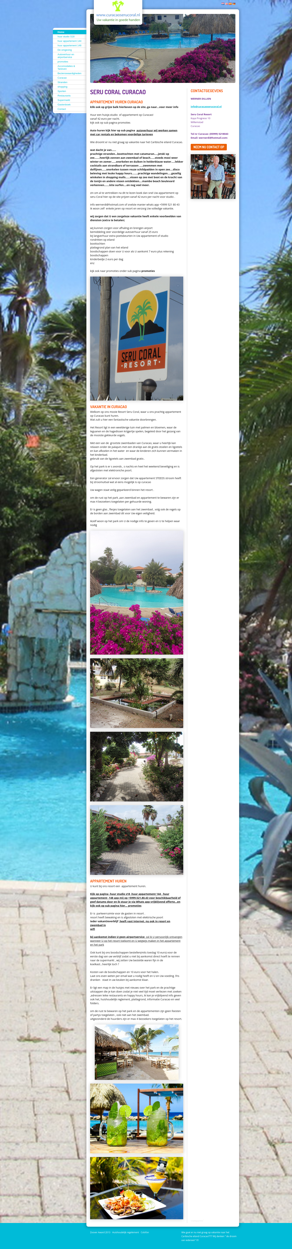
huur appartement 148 (69, 45)
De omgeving (65, 50)
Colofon (145, 1232)
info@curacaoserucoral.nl (206, 106)
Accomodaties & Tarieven (66, 67)
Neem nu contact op (208, 147)
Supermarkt (64, 100)
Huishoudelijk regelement (125, 1232)
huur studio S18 (66, 36)
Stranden (62, 82)
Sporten (62, 91)
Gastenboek (64, 104)
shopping (62, 86)
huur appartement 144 (69, 41)
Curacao (62, 77)
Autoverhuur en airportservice (66, 56)
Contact (62, 109)
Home (61, 32)
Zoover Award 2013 (100, 1232)
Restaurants (64, 95)
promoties (63, 61)
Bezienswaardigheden (69, 73)
